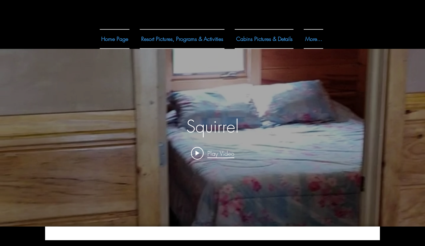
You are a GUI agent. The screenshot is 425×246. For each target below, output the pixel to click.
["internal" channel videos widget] (212, 138)
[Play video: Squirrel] (212, 153)
